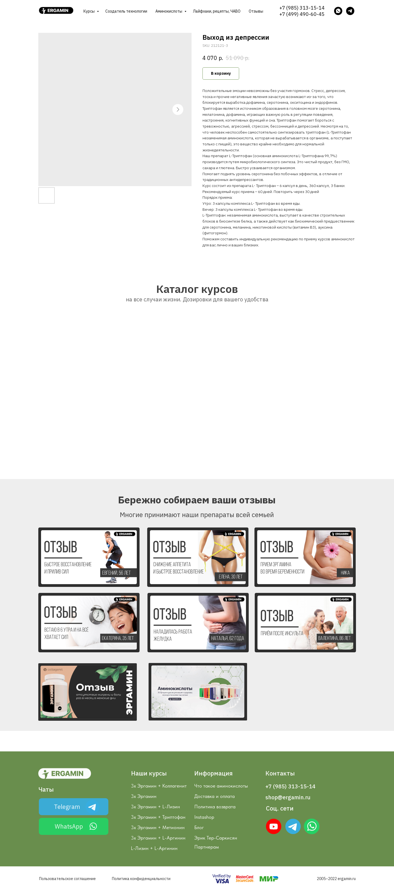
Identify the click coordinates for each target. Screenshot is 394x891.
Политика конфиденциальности (141, 878)
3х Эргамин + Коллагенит (159, 786)
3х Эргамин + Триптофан (158, 817)
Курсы (89, 11)
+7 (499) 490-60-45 (302, 14)
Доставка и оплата (214, 796)
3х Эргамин (144, 796)
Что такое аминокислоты (221, 786)
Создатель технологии (126, 11)
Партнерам (206, 847)
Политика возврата (215, 806)
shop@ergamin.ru (288, 797)
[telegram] (350, 11)
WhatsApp (69, 826)
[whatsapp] (338, 11)
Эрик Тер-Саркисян (215, 838)
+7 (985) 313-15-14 (302, 8)
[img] (293, 826)
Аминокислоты (169, 11)
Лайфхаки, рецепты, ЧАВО (217, 11)
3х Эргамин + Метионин (158, 827)
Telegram (67, 807)
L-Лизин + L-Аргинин (154, 848)
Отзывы (256, 11)
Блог (199, 827)
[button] (89, 557)
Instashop (204, 817)
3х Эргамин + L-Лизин (155, 806)
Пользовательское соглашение (67, 878)
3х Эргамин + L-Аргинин (158, 838)
